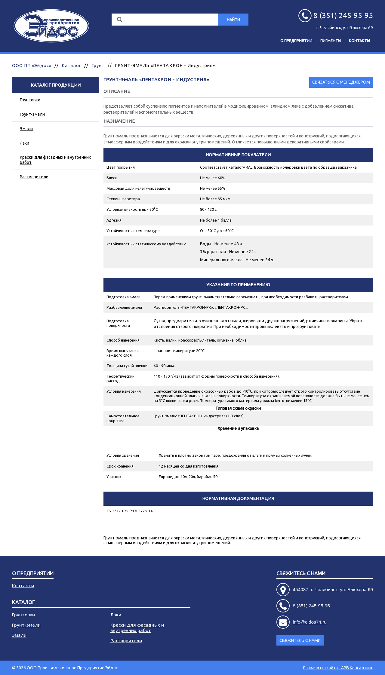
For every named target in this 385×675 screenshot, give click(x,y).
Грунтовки (30, 99)
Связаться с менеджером (341, 82)
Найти (233, 19)
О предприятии (296, 40)
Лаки (24, 143)
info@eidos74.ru (310, 621)
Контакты (359, 40)
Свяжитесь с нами (300, 573)
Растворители (34, 176)
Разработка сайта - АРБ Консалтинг (338, 667)
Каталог (71, 65)
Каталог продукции (56, 84)
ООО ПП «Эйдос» (31, 65)
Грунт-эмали (32, 114)
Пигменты (330, 40)
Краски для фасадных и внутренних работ (55, 160)
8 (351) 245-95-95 (311, 605)
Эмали (26, 128)
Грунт (97, 65)
